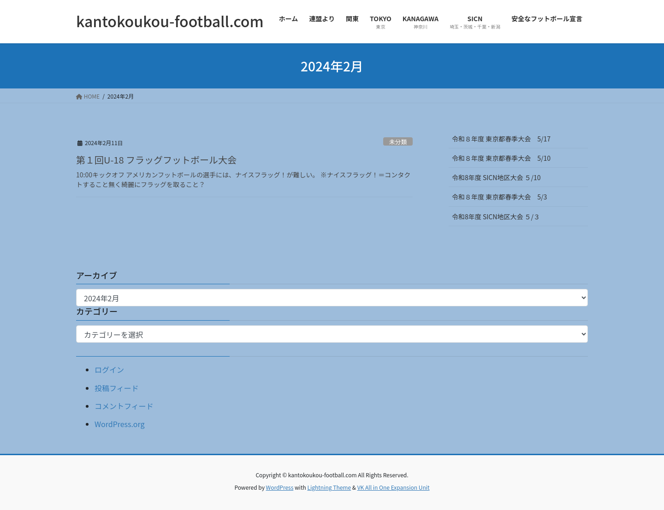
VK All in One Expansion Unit (393, 487)
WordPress (280, 487)
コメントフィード (124, 405)
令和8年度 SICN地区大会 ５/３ (499, 216)
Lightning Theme (329, 487)
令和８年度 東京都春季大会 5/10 (501, 158)
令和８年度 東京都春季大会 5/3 (499, 196)
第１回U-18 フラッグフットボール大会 (156, 159)
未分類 (398, 141)
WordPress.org (120, 423)
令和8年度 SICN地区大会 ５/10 (496, 177)
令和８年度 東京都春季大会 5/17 (501, 138)
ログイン (109, 369)
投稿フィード (117, 387)
